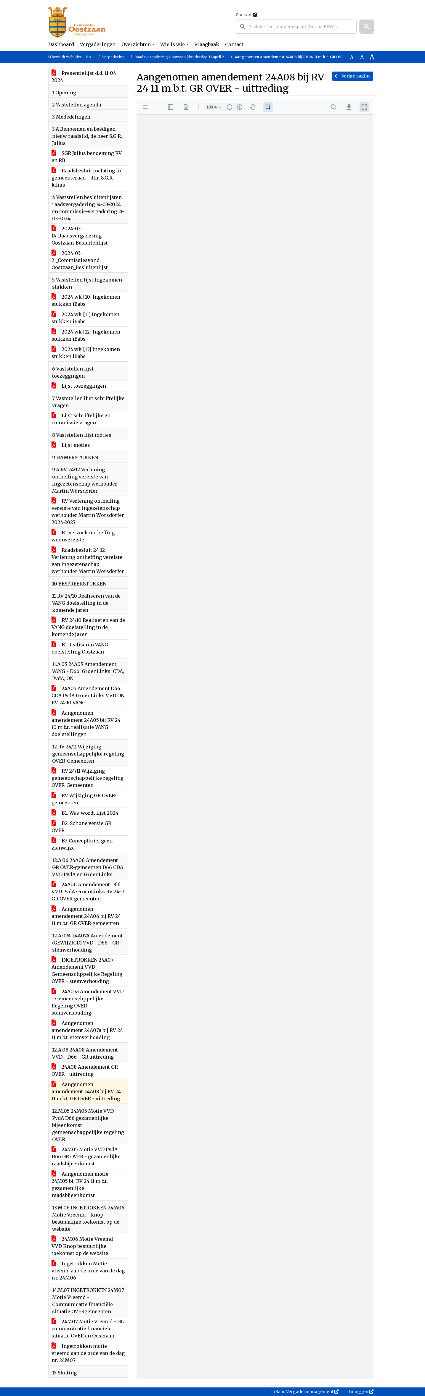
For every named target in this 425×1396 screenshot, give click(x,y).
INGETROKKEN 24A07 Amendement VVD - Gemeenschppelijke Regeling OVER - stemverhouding (87, 970)
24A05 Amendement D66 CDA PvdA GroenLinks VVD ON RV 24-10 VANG (88, 695)
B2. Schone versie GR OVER (81, 826)
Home (91, 57)
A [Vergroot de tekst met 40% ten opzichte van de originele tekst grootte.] (372, 57)
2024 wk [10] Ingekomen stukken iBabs (86, 300)
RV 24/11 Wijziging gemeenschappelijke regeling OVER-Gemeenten (88, 778)
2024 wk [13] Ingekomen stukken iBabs (86, 352)
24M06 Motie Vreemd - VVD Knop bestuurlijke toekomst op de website (84, 1246)
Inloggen (360, 1391)
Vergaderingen (98, 44)
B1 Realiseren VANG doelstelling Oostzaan (80, 648)
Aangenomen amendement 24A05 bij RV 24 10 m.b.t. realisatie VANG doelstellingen (86, 723)
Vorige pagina (353, 76)
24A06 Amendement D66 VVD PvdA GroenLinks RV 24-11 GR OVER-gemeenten (88, 891)
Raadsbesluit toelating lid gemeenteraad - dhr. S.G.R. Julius (87, 178)
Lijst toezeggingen (79, 386)
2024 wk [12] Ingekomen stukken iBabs (86, 335)
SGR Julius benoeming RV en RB (87, 156)
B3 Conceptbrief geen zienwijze (82, 844)
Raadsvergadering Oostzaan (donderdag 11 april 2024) (183, 57)
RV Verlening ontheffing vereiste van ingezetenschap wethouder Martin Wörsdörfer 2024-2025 (88, 511)
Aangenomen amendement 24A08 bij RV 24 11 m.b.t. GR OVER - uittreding (86, 1091)
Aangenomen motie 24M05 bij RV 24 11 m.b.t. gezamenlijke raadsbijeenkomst (80, 1184)
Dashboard (61, 44)
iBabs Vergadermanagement (306, 1391)
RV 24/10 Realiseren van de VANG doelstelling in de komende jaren (88, 627)
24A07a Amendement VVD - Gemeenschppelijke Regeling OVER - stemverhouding (88, 1002)
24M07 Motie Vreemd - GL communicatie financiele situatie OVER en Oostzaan (88, 1329)
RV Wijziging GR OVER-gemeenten (84, 798)
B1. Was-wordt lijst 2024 (85, 813)
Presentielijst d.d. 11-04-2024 (85, 76)
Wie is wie (172, 44)
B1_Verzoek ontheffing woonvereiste (83, 536)
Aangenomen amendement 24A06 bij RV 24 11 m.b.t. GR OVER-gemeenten (86, 916)
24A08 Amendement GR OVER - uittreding (85, 1070)
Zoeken (243, 14)
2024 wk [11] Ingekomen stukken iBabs (85, 317)
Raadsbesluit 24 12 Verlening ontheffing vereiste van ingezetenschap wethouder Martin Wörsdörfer (88, 560)
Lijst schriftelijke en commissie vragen (81, 419)
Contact (234, 44)
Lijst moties (71, 445)
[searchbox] (296, 27)
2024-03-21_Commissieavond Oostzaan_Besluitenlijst (80, 260)
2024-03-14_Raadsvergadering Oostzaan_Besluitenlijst (80, 236)
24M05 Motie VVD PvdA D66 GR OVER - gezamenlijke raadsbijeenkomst (86, 1156)
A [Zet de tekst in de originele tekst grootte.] (351, 57)
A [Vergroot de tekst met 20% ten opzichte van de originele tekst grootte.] (362, 57)
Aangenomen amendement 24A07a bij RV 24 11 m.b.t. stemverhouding (87, 1030)
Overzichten (136, 44)
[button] (366, 27)
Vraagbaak (206, 44)
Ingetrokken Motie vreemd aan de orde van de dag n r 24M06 (88, 1271)
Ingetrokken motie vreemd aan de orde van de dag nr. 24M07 (88, 1353)
